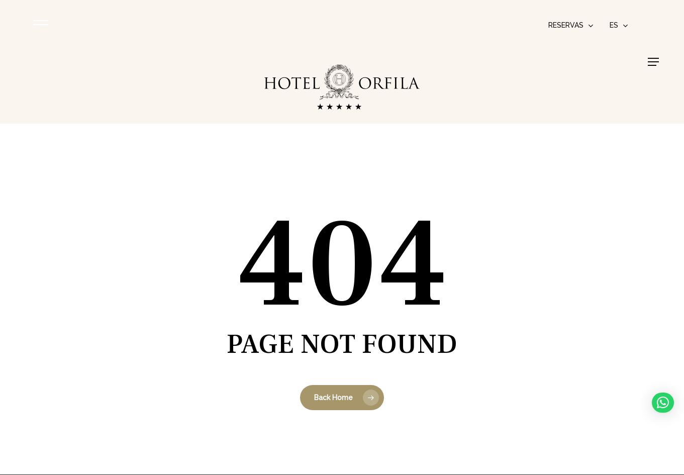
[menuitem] (619, 25)
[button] (653, 62)
